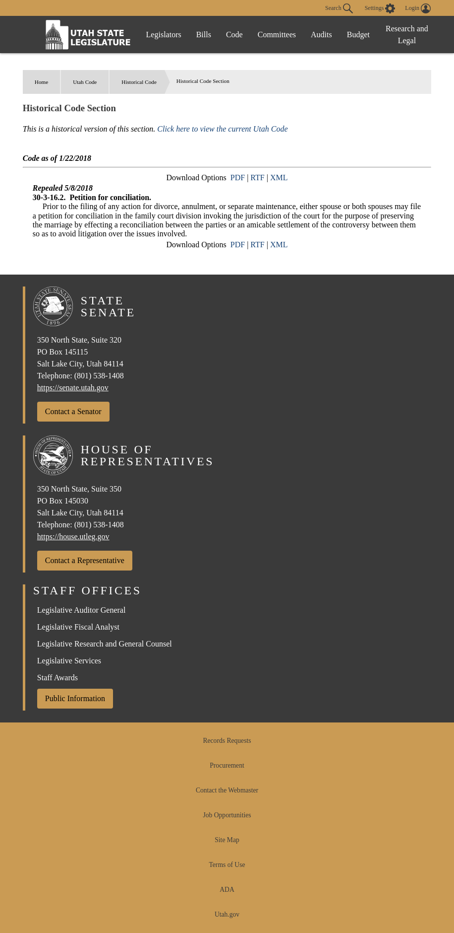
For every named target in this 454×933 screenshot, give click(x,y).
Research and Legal (407, 34)
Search (339, 8)
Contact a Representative (84, 560)
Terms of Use (227, 864)
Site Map (227, 840)
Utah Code (85, 82)
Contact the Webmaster (227, 790)
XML (279, 177)
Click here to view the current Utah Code (222, 129)
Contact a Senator (73, 411)
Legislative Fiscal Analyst (78, 627)
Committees (277, 34)
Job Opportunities (227, 815)
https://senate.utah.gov (73, 387)
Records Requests (227, 740)
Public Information (75, 698)
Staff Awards (57, 677)
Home (41, 82)
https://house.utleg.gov (73, 536)
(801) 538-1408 (99, 375)
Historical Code (139, 82)
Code (234, 34)
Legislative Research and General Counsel (104, 644)
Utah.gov (227, 914)
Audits (321, 34)
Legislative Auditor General (81, 610)
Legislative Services (69, 660)
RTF (257, 177)
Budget (358, 34)
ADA (227, 889)
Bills (203, 34)
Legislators (163, 34)
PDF (237, 177)
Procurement (227, 765)
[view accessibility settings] (380, 8)
